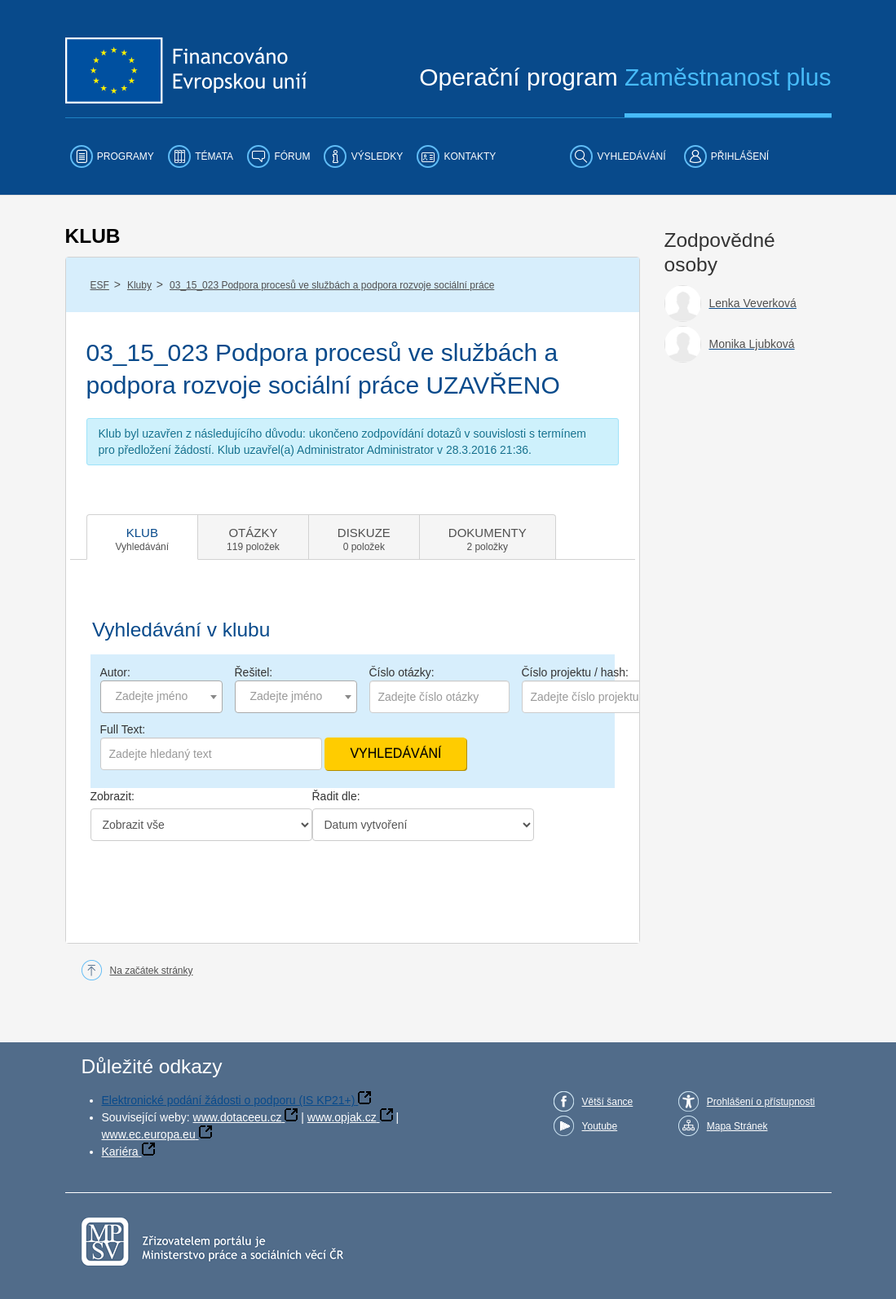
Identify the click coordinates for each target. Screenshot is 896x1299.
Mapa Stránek (737, 1126)
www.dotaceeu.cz (237, 1117)
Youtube (600, 1126)
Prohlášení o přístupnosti (761, 1101)
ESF (99, 285)
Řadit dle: (336, 796)
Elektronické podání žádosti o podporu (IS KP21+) (228, 1100)
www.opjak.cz (342, 1117)
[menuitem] (112, 156)
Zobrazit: (112, 796)
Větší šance (607, 1101)
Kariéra (120, 1151)
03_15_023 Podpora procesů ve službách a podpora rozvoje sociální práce (332, 285)
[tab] (142, 537)
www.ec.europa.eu (149, 1134)
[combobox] (161, 696)
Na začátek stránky (151, 970)
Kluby (139, 285)
